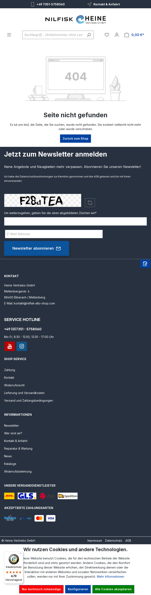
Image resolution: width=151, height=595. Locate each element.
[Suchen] (89, 35)
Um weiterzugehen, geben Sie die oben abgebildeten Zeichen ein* (50, 213)
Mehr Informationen (110, 576)
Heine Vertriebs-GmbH (19, 285)
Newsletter (11, 425)
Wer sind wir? (13, 433)
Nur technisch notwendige (41, 589)
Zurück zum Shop (75, 138)
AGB (96, 176)
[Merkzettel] (107, 35)
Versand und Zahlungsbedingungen (28, 400)
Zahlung (9, 370)
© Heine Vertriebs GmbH (18, 540)
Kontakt (9, 377)
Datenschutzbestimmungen (36, 176)
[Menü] (9, 35)
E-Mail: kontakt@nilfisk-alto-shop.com (29, 303)
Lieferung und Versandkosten (24, 393)
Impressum (94, 540)
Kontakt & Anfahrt (106, 4)
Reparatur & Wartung (18, 448)
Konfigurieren (78, 589)
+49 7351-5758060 (51, 4)
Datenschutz (113, 540)
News (8, 456)
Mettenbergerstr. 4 (16, 291)
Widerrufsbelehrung (18, 471)
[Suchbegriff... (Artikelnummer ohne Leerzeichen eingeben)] (53, 35)
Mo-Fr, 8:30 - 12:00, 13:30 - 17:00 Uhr (29, 337)
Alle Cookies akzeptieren (113, 589)
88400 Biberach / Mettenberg (24, 297)
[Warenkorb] (134, 35)
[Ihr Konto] (117, 35)
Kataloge (10, 464)
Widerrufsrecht (14, 385)
